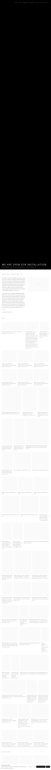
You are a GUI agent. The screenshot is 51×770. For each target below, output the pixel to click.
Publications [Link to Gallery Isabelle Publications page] (42, 2)
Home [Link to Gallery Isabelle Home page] (16, 2)
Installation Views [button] (15, 274)
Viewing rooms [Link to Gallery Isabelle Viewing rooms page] (32, 2)
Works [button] (8, 274)
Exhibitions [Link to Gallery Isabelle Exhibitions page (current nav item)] (25, 2)
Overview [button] (4, 274)
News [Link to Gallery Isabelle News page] (37, 2)
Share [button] (4, 309)
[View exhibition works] (38, 278)
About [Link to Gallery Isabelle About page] (47, 2)
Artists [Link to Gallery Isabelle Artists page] (19, 2)
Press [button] (21, 274)
